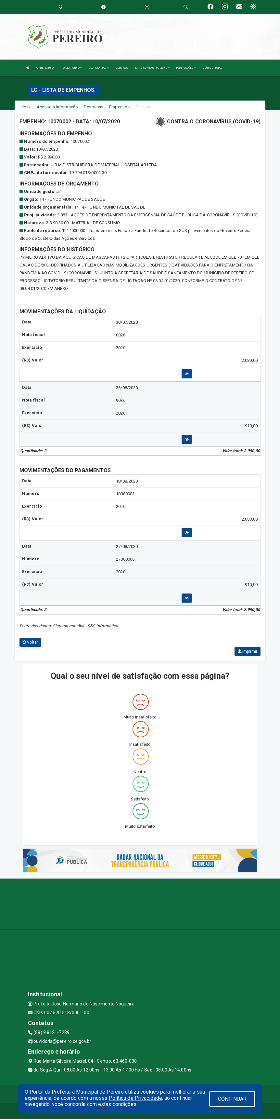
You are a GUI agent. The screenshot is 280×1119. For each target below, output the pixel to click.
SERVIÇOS (122, 67)
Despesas (93, 106)
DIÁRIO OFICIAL (212, 67)
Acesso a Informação (57, 106)
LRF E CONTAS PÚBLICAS (152, 67)
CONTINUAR (232, 1099)
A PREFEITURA (46, 67)
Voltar (30, 642)
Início (24, 106)
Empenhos (119, 106)
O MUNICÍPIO (72, 67)
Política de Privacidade (135, 1098)
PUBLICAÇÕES (186, 67)
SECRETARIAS (98, 67)
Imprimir (247, 651)
